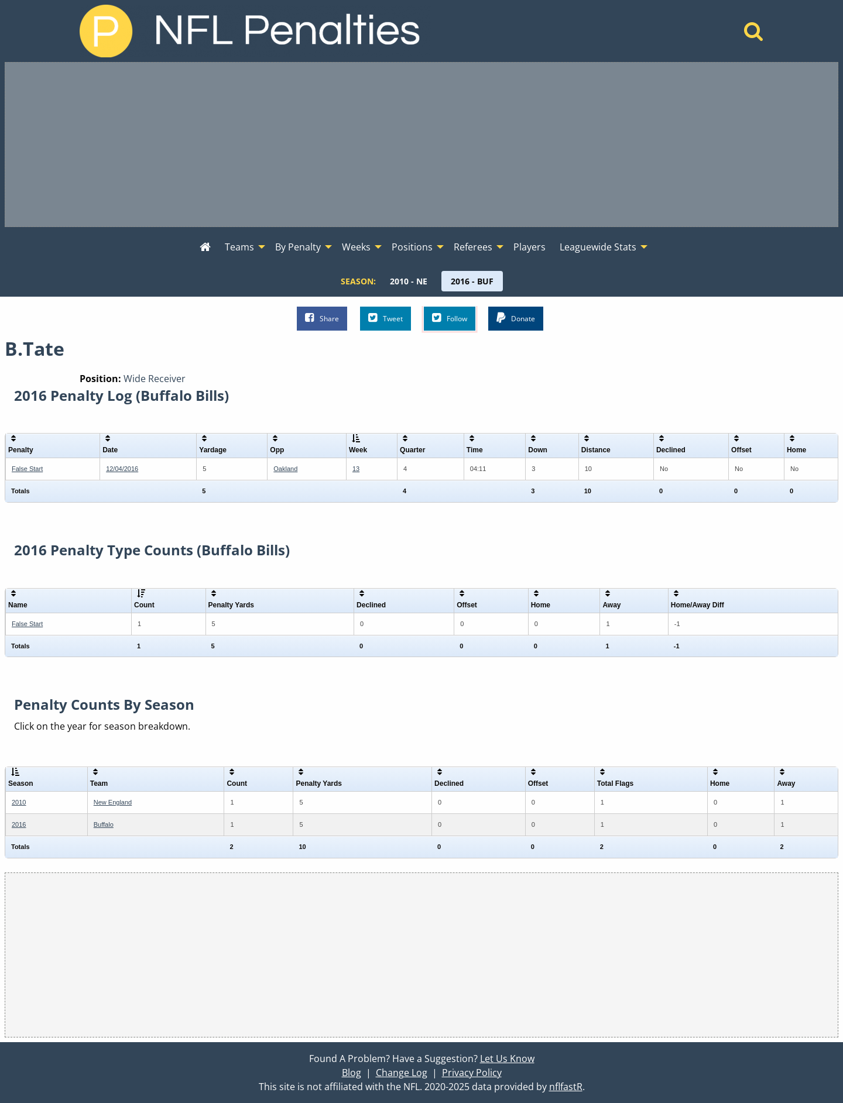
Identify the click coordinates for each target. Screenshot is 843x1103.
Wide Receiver (155, 378)
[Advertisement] (421, 144)
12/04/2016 (122, 468)
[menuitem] (205, 247)
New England (113, 802)
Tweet (385, 318)
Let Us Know (507, 1058)
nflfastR (565, 1086)
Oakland (285, 468)
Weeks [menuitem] (356, 246)
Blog (351, 1072)
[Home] (753, 34)
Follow (449, 318)
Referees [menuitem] (473, 246)
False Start (27, 468)
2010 (19, 802)
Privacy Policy (472, 1072)
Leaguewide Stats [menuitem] (598, 246)
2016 (19, 824)
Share (322, 318)
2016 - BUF (472, 281)
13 (355, 468)
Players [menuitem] (529, 246)
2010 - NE (408, 281)
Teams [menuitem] (239, 246)
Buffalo (104, 824)
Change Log (401, 1072)
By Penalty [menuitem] (298, 246)
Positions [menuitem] (412, 246)
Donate (515, 318)
